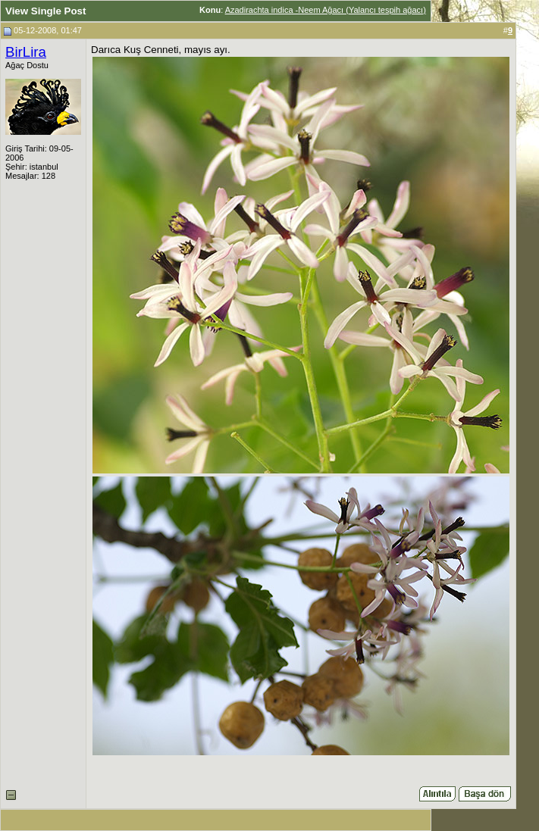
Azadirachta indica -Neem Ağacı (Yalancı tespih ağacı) (325, 9)
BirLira (25, 52)
